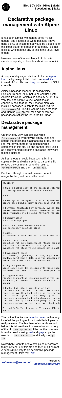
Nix (33, 379)
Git (39, 5)
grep (41, 358)
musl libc (48, 79)
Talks (57, 8)
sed (30, 358)
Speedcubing (43, 8)
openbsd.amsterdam (47, 389)
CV (33, 5)
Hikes (46, 5)
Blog (26, 5)
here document (37, 343)
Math (56, 5)
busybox (35, 82)
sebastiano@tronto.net (16, 388)
